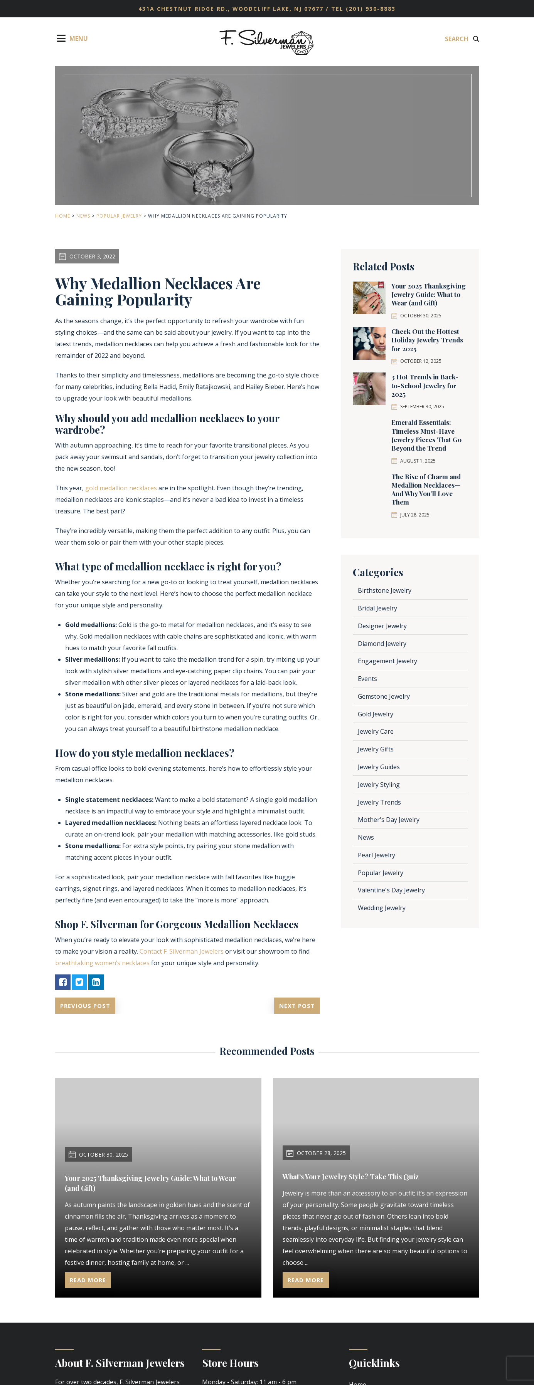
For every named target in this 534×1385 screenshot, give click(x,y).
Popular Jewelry (119, 216)
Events (367, 678)
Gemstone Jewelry (384, 696)
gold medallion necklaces (121, 488)
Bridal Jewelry (377, 608)
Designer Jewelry (382, 626)
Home (62, 216)
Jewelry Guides (379, 767)
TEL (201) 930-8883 (363, 8)
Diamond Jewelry (382, 643)
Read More (89, 1280)
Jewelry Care (376, 731)
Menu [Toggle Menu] (71, 38)
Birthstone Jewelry (384, 590)
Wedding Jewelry (382, 908)
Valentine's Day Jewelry (391, 890)
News (83, 216)
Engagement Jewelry (387, 661)
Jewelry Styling (379, 784)
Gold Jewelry (375, 714)
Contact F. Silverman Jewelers (182, 951)
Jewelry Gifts (376, 749)
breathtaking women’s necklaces (102, 963)
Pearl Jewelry (376, 855)
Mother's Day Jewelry (388, 819)
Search (462, 39)
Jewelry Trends (379, 802)
